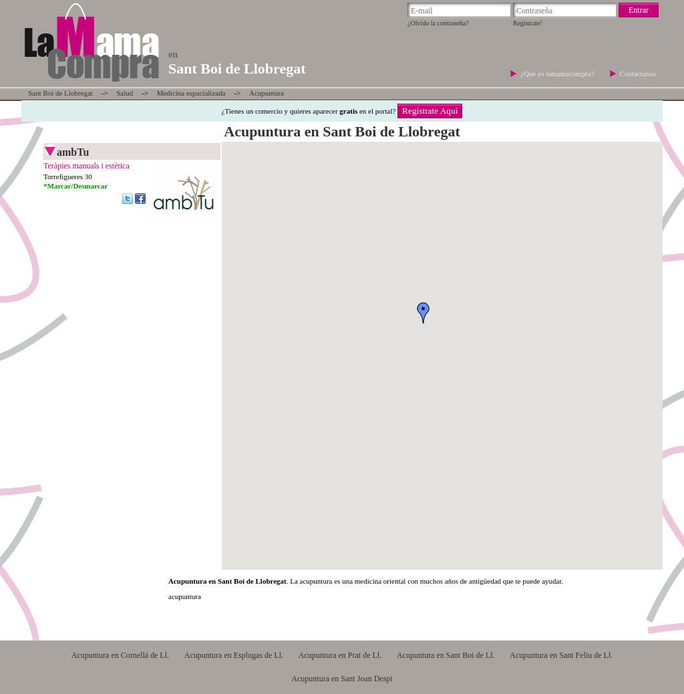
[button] (423, 313)
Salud (124, 93)
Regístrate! (527, 23)
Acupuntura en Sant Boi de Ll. (446, 655)
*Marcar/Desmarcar (75, 186)
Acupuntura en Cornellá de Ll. (120, 655)
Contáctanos (638, 74)
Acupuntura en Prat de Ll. (340, 655)
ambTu (73, 152)
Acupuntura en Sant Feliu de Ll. (561, 655)
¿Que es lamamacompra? (558, 74)
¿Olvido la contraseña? (438, 23)
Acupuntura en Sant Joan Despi (341, 678)
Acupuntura (266, 93)
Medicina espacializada (191, 93)
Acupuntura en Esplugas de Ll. (233, 655)
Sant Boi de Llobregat (60, 93)
